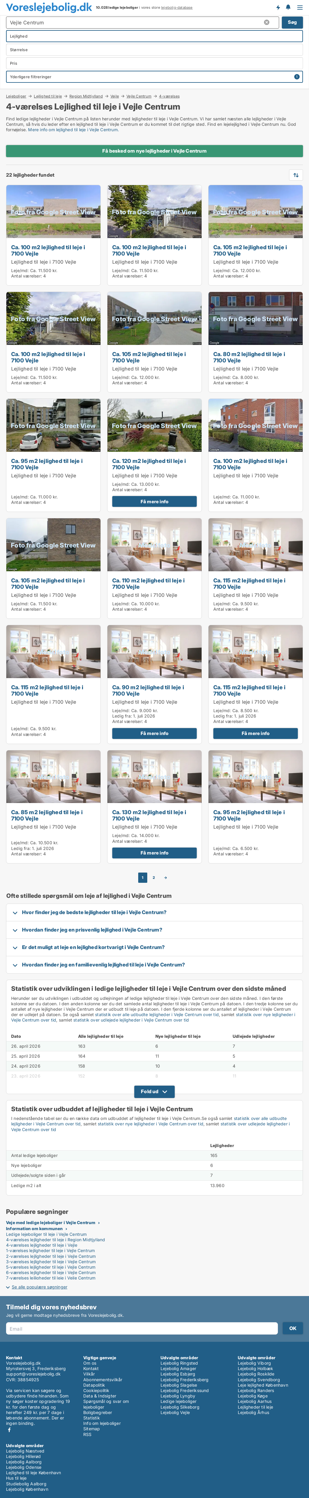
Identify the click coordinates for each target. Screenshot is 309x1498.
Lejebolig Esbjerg (178, 1373)
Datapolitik (94, 1385)
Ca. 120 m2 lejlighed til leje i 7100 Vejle (149, 463)
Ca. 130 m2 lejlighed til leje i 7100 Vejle (149, 815)
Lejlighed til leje (48, 96)
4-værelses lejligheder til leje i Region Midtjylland (55, 1239)
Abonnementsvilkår (102, 1379)
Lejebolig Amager (178, 1368)
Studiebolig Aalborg (26, 1483)
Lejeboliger (16, 96)
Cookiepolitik (96, 1390)
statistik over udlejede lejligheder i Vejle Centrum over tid (131, 1019)
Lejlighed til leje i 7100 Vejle (43, 262)
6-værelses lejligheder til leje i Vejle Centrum (51, 1272)
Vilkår (89, 1373)
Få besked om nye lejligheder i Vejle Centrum (154, 151)
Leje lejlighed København (263, 1385)
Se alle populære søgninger (39, 1286)
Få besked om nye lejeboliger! (278, 7)
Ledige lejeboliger (179, 1401)
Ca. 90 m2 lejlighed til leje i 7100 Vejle (148, 690)
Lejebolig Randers (256, 1390)
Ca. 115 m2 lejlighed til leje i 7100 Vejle (249, 583)
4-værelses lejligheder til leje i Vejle (41, 1245)
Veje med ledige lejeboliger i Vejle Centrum (51, 1222)
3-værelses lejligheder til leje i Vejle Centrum (51, 1261)
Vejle (114, 96)
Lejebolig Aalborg (24, 1461)
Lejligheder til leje (255, 1407)
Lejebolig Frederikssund (185, 1390)
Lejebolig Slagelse (179, 1385)
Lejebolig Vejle (175, 1412)
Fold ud (149, 1091)
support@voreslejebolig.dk (33, 1373)
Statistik (91, 1417)
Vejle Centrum (138, 96)
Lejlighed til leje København (33, 1472)
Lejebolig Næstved (25, 1450)
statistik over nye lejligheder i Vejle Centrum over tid (150, 1123)
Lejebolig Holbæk (255, 1368)
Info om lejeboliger (102, 1423)
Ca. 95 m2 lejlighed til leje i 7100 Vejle (47, 463)
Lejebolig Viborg (254, 1363)
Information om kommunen (34, 1228)
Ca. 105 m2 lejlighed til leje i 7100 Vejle (250, 250)
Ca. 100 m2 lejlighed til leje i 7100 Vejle (48, 250)
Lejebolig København (27, 1489)
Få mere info (154, 501)
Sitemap (91, 1428)
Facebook (9, 1430)
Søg (292, 22)
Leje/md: (20, 270)
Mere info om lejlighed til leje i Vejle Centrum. (73, 129)
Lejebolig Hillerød (23, 1456)
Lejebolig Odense (23, 1467)
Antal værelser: (26, 275)
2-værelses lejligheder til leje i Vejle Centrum (51, 1256)
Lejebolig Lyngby (178, 1395)
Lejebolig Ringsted (179, 1363)
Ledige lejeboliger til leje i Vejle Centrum (46, 1234)
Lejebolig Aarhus (255, 1401)
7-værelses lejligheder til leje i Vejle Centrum (50, 1277)
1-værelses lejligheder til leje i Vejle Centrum (50, 1250)
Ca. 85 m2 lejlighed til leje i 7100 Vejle (47, 815)
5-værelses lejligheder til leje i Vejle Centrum (50, 1267)
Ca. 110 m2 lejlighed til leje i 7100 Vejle (148, 583)
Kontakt (91, 1368)
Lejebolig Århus (253, 1412)
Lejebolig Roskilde (256, 1373)
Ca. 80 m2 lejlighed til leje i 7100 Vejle (249, 357)
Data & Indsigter (99, 1395)
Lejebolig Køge (253, 1395)
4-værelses (169, 96)
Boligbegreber (97, 1412)
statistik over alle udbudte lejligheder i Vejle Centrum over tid (157, 1014)
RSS (87, 1434)
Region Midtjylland (86, 96)
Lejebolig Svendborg (259, 1379)
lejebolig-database (177, 7)
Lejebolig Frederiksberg (185, 1379)
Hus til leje (16, 1478)
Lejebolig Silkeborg (180, 1407)
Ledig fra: (122, 715)
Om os (89, 1363)
